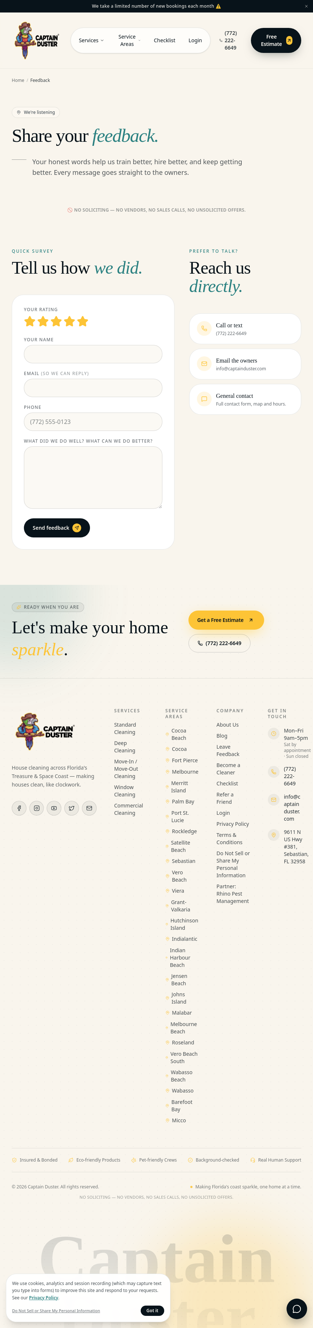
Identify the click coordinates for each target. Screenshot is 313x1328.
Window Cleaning (125, 791)
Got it (152, 1310)
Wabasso (179, 1090)
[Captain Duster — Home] (37, 40)
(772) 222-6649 (228, 40)
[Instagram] (36, 808)
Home (18, 80)
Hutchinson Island (181, 924)
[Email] (89, 808)
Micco (175, 1120)
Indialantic (181, 938)
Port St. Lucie (177, 816)
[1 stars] (30, 321)
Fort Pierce (181, 760)
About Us (227, 724)
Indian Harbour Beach (177, 957)
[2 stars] (43, 321)
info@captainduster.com (292, 807)
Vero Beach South (181, 1057)
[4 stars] (69, 321)
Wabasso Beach (179, 1076)
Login (195, 40)
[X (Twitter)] (71, 808)
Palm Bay (179, 801)
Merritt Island (176, 787)
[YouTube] (54, 808)
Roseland (179, 1042)
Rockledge (181, 831)
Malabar (178, 1012)
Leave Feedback (227, 750)
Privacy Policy (232, 823)
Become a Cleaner (228, 769)
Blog (221, 735)
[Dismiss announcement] (306, 6)
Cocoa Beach (175, 734)
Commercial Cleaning (128, 809)
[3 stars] (56, 321)
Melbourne (181, 771)
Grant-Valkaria (177, 906)
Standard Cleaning (125, 728)
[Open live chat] (297, 1309)
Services (91, 40)
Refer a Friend (225, 798)
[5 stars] (83, 321)
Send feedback (57, 527)
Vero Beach (176, 876)
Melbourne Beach (181, 1028)
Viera (174, 890)
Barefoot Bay (179, 1105)
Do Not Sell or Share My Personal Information (233, 864)
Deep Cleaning (125, 746)
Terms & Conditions (229, 838)
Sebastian (180, 860)
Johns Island (175, 998)
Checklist (165, 40)
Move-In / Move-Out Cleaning (126, 769)
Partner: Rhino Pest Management (232, 893)
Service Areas (130, 40)
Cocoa (176, 748)
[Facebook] (19, 808)
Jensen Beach (176, 979)
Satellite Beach (177, 846)
